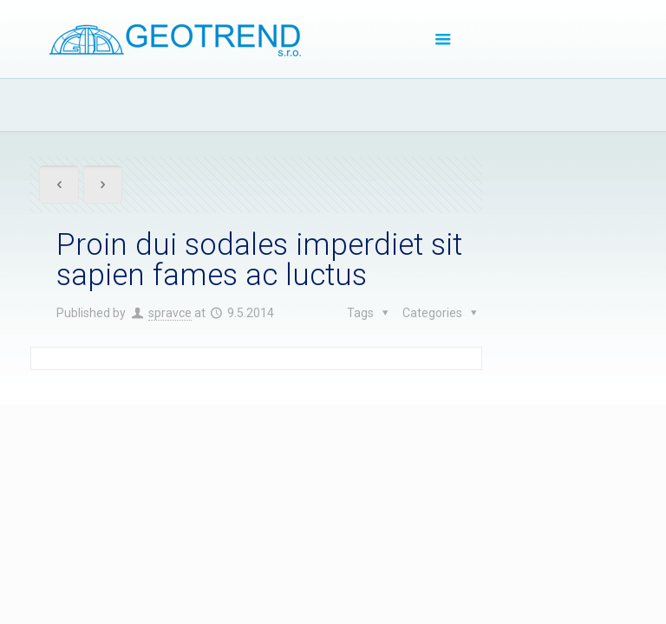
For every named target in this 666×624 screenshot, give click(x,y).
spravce (170, 313)
